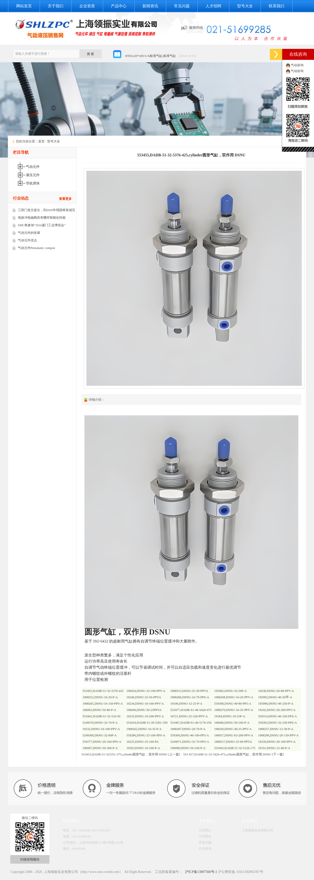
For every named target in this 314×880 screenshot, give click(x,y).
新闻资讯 (150, 6)
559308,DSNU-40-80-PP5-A (232, 703)
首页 (41, 141)
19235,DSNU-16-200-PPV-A (145, 716)
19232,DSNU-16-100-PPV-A (101, 729)
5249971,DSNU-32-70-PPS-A (189, 741)
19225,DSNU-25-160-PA (142, 741)
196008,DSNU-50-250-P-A (188, 748)
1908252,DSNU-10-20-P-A (100, 697)
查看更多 (65, 199)
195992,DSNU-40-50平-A (275, 697)
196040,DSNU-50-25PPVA (144, 710)
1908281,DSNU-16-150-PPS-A (102, 703)
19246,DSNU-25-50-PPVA (143, 697)
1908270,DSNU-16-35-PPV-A (233, 710)
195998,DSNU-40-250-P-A (275, 703)
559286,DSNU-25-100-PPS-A (145, 735)
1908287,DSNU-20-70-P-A (188, 729)
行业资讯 (205, 848)
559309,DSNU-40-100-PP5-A (189, 735)
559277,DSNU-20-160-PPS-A (101, 741)
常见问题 (182, 6)
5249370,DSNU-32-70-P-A (100, 722)
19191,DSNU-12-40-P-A (274, 748)
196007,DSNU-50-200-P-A (100, 748)
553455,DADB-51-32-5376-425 (103, 691)
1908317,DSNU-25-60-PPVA (233, 741)
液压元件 (33, 175)
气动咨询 (297, 65)
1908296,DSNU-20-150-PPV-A (278, 735)
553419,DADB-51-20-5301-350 (146, 722)
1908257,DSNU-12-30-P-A (275, 729)
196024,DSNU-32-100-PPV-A (145, 691)
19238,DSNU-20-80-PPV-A (276, 691)
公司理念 (205, 836)
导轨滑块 (33, 183)
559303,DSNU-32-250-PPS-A (277, 722)
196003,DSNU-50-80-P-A (99, 710)
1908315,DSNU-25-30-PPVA (189, 691)
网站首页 (24, 6)
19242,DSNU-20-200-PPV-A (276, 710)
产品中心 (119, 6)
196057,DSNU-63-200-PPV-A (233, 735)
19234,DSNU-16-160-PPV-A (145, 703)
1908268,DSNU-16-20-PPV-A (233, 697)
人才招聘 (213, 6)
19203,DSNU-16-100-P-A (143, 748)
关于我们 (55, 6)
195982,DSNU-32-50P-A (230, 691)
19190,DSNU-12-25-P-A (186, 703)
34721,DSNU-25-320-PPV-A (189, 716)
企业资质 (87, 6)
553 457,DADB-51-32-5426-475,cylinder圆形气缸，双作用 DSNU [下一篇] (233, 754)
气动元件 (33, 167)
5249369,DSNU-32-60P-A (99, 735)
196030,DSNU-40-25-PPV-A (233, 729)
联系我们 (276, 6)
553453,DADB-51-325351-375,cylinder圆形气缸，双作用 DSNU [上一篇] (130, 754)
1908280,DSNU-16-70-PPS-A (189, 697)
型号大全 (245, 6)
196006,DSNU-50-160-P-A (231, 722)
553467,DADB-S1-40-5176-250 (191, 722)
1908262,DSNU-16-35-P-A (144, 729)
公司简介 (205, 830)
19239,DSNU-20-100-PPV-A (276, 741)
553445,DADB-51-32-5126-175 (234, 748)
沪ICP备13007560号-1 (200, 872)
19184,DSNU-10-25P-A (229, 716)
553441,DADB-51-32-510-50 (101, 716)
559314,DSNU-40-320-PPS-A (277, 716)
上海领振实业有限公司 (257, 830)
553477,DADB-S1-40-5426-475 (191, 710)
